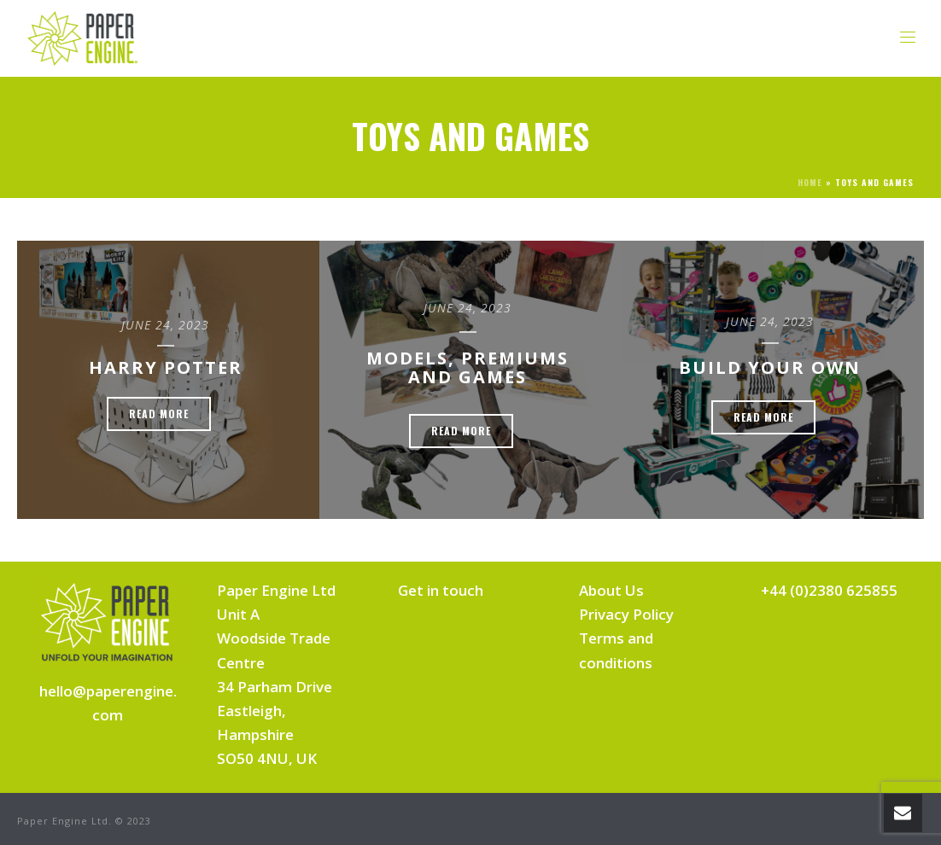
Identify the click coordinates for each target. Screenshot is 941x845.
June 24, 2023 (165, 325)
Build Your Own (770, 367)
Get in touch (440, 590)
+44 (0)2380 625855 (829, 590)
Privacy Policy (626, 614)
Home (810, 182)
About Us (611, 590)
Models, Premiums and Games (467, 367)
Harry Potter (166, 367)
